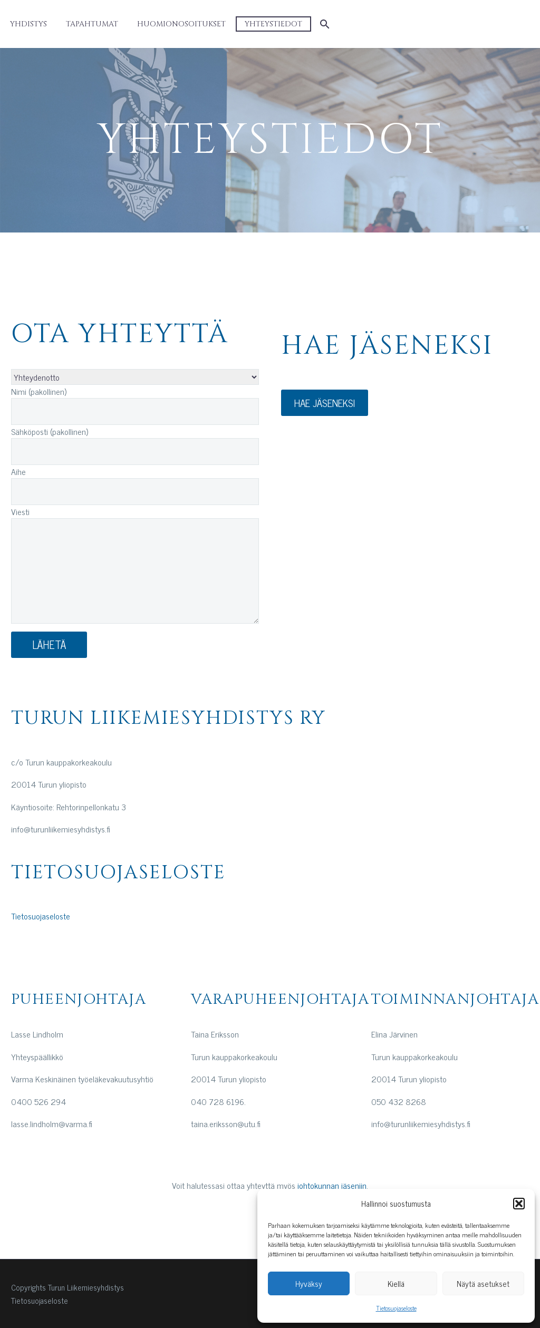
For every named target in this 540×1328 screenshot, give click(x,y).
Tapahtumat (92, 24)
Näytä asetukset (483, 1283)
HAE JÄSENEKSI (324, 402)
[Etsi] (323, 24)
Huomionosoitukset (181, 24)
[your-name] (135, 411)
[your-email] (135, 451)
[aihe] (135, 377)
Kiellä (396, 1283)
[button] (519, 1203)
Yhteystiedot (273, 24)
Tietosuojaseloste (396, 1308)
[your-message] (135, 571)
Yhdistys (28, 24)
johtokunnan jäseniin (332, 1185)
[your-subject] (135, 491)
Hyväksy (308, 1283)
